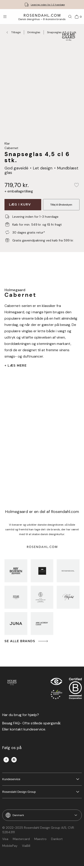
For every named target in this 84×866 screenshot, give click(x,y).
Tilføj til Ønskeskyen (61, 204)
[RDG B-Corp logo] (75, 689)
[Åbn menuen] (5, 16)
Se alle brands (26, 641)
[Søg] (70, 16)
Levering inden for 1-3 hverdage (48, 4)
